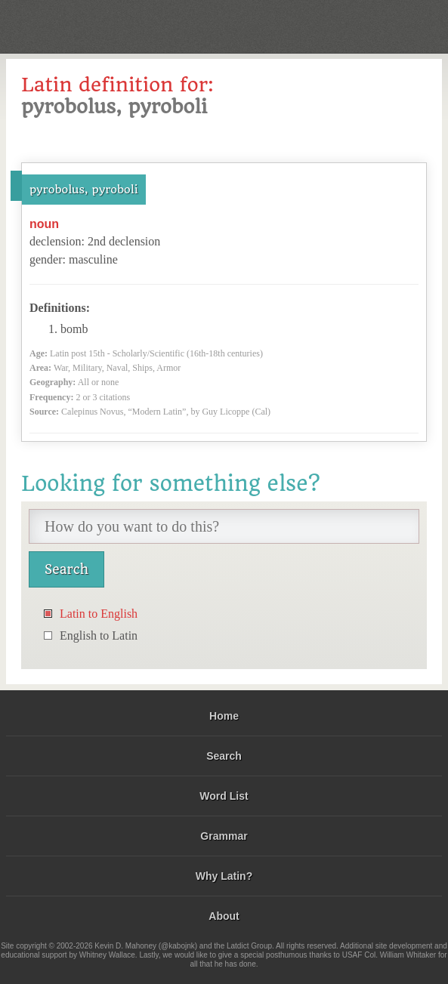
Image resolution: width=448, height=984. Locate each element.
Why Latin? (224, 876)
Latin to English (98, 613)
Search (224, 756)
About (224, 916)
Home (224, 716)
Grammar (223, 836)
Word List (223, 796)
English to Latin (98, 635)
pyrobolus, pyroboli (83, 189)
